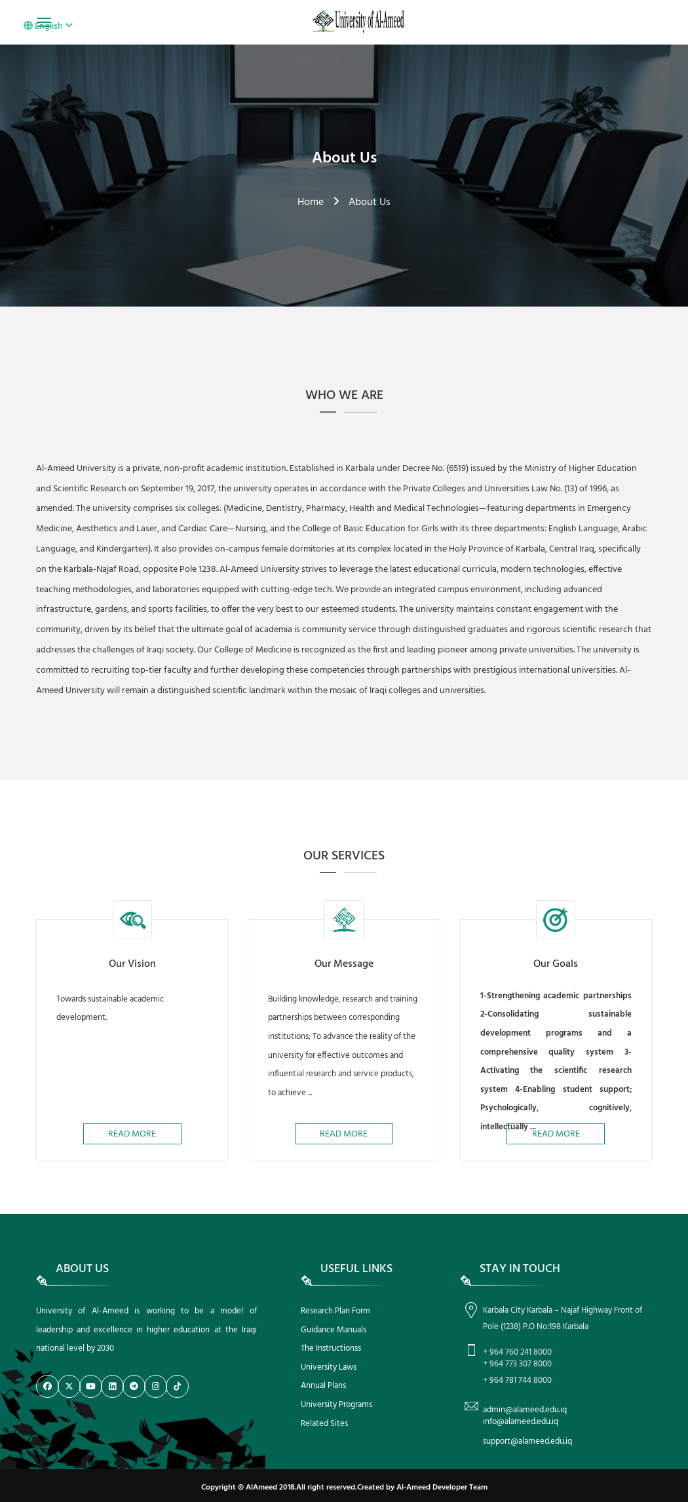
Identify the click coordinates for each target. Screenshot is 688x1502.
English (48, 26)
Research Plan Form (335, 1311)
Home (310, 202)
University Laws (328, 1367)
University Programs (336, 1405)
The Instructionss (331, 1348)
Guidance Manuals (333, 1330)
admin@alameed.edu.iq (525, 1410)
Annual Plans (323, 1386)
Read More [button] (132, 1134)
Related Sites (324, 1424)
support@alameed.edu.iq (527, 1441)
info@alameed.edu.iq (520, 1422)
